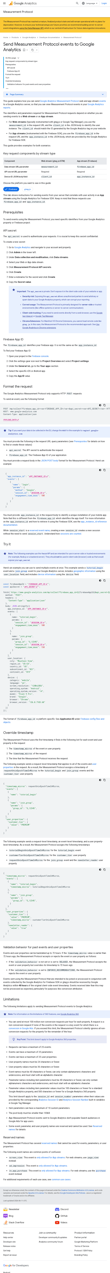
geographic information (84, 571)
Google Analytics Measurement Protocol (59, 101)
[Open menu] (4, 3)
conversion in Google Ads (21, 1028)
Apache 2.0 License (36, 1193)
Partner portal (80, 1237)
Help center (8, 1237)
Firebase (13, 189)
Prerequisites (80, 441)
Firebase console (40, 356)
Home (5, 37)
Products (15, 37)
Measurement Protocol (18, 12)
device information (47, 574)
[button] (55, 94)
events (102, 101)
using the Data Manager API (31, 28)
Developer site (9, 1242)
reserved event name (40, 530)
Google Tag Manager (44, 316)
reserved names (49, 1143)
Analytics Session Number (75, 1100)
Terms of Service (81, 1246)
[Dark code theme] (100, 405)
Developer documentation (49, 37)
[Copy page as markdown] (32, 50)
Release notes (9, 1246)
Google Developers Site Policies (72, 1193)
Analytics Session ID (49, 1100)
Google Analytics (29, 37)
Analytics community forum (51, 1242)
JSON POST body (49, 460)
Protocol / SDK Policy (83, 1251)
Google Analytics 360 (70, 1014)
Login (104, 3)
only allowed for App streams (51, 1157)
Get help (6, 1251)
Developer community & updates (53, 1237)
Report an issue (10, 1255)
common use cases (61, 1179)
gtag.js (27, 189)
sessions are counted (70, 533)
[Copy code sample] (104, 405)
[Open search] (77, 3)
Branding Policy (81, 1255)
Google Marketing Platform (86, 1242)
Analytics (25, 3)
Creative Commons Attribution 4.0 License (77, 1190)
